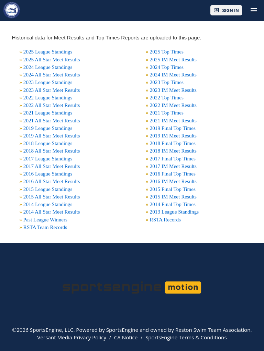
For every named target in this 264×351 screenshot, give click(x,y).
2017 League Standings (48, 158)
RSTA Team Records (45, 227)
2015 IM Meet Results (173, 196)
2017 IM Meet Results (173, 166)
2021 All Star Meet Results (51, 120)
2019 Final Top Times (173, 128)
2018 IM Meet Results (173, 151)
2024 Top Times (167, 67)
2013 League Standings (174, 212)
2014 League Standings (48, 204)
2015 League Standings (48, 189)
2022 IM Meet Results (173, 105)
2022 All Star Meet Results (51, 105)
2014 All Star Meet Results (51, 212)
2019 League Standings (48, 128)
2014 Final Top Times (173, 204)
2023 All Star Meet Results (51, 90)
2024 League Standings (48, 67)
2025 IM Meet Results (173, 59)
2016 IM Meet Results (173, 181)
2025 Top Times (167, 52)
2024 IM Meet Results (173, 74)
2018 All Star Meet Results (51, 151)
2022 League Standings (48, 97)
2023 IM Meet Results (173, 90)
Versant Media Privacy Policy (71, 337)
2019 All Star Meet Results (51, 135)
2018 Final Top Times (173, 143)
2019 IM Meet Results (173, 135)
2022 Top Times (167, 97)
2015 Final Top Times (173, 189)
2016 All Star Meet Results (51, 181)
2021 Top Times (167, 113)
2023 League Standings (48, 82)
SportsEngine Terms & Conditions (186, 337)
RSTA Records (165, 219)
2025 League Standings (48, 52)
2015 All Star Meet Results (51, 196)
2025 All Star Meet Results (51, 59)
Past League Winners (45, 219)
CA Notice (126, 337)
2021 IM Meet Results (173, 120)
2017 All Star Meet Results (51, 166)
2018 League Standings (48, 143)
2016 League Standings (48, 174)
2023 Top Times (167, 82)
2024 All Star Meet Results (51, 74)
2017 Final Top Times (173, 158)
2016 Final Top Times (173, 174)
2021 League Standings (48, 113)
